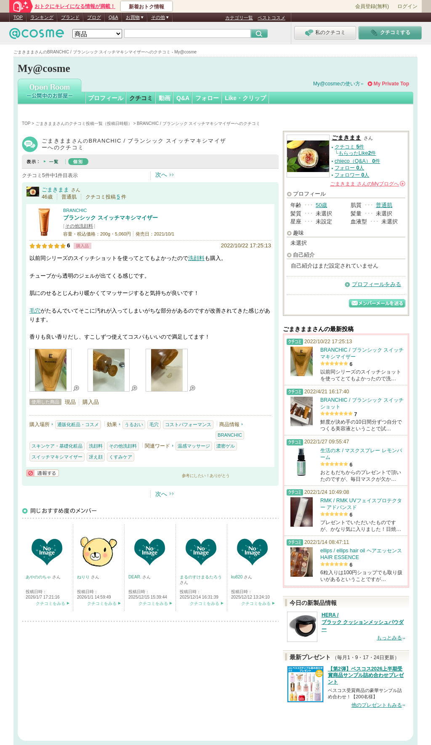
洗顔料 (196, 258)
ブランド (70, 17)
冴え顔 (96, 456)
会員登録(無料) (372, 6)
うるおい (134, 424)
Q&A (113, 17)
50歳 (321, 205)
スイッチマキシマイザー (57, 456)
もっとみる (389, 638)
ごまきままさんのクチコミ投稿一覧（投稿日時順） (83, 123)
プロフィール (105, 98)
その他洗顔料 (79, 225)
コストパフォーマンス (188, 424)
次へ (161, 174)
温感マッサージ (194, 445)
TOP (18, 17)
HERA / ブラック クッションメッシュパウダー (363, 622)
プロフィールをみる (376, 284)
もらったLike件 (357, 153)
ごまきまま (55, 189)
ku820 (237, 577)
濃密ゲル (225, 445)
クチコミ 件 (349, 147)
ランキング (41, 17)
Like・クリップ (245, 98)
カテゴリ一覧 (239, 17)
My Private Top (391, 84)
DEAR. (135, 577)
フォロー (207, 98)
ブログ (94, 17)
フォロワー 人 (352, 175)
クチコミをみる (50, 603)
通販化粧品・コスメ (78, 424)
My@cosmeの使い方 (336, 84)
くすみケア (120, 456)
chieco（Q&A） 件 (357, 161)
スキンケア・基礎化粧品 (57, 445)
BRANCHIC (75, 210)
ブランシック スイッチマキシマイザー (110, 218)
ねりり (84, 577)
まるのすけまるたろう (201, 577)
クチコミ (141, 98)
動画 (164, 98)
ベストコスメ (271, 17)
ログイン (407, 6)
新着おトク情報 (146, 7)
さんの (367, 184)
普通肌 (384, 205)
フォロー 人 (349, 168)
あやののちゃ (39, 577)
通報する (42, 473)
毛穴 (34, 311)
